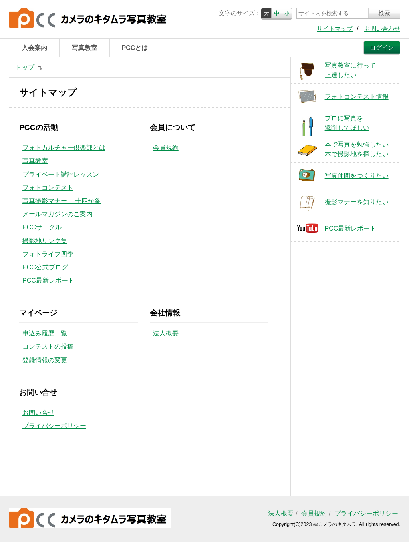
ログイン (382, 47)
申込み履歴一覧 (44, 333)
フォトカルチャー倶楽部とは (63, 147)
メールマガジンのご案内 (57, 214)
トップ (24, 67)
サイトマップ (335, 29)
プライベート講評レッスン (60, 174)
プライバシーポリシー (54, 425)
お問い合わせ (382, 29)
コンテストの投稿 (47, 346)
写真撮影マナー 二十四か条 (61, 200)
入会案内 (34, 47)
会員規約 (166, 147)
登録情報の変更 (44, 360)
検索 (384, 13)
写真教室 (84, 47)
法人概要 (166, 333)
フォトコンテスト (47, 187)
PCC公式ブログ (45, 267)
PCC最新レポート (48, 280)
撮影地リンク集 (44, 240)
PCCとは (135, 47)
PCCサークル (42, 227)
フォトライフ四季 (47, 254)
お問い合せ (38, 412)
